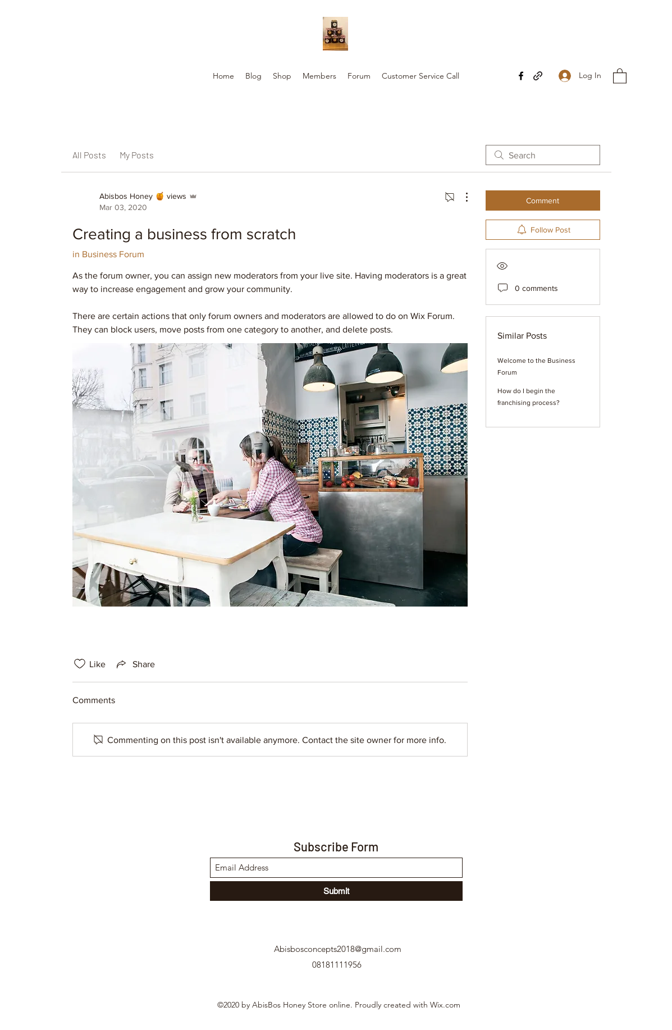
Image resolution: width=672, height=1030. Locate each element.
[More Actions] (461, 197)
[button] (620, 75)
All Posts (89, 154)
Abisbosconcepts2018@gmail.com (337, 949)
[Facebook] (521, 75)
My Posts (137, 154)
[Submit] (336, 891)
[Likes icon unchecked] (79, 664)
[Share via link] (135, 664)
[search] (543, 155)
